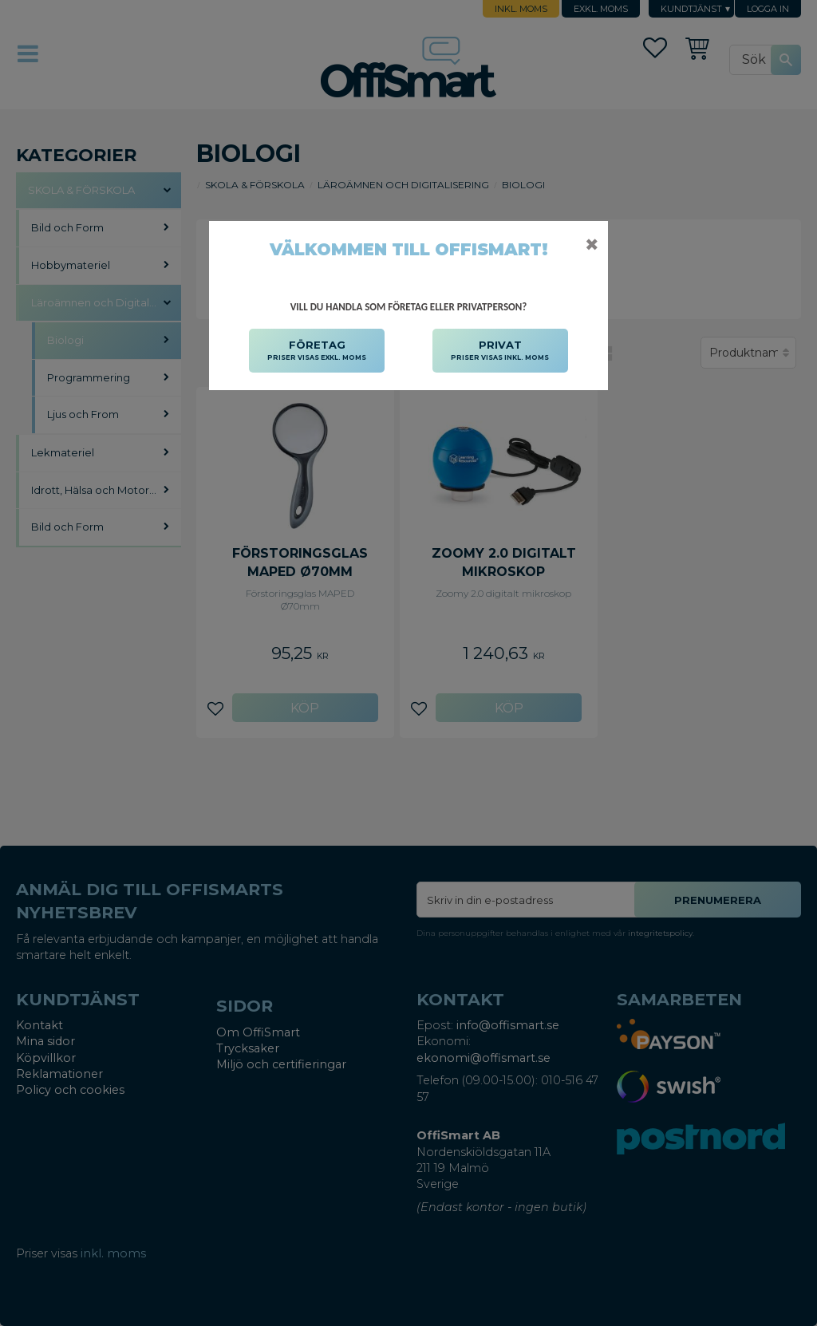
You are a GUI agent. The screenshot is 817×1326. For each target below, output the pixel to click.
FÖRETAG (316, 351)
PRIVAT (500, 351)
